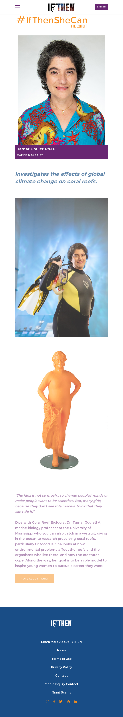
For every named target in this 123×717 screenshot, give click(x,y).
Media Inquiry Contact (61, 684)
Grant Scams (61, 692)
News (61, 650)
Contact (61, 675)
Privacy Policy (61, 667)
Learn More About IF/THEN (61, 642)
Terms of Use (61, 659)
